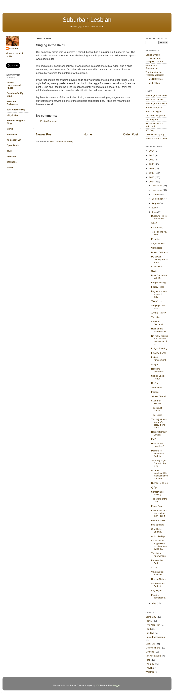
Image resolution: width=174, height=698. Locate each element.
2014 (152, 151)
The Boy (150, 664)
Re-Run (155, 383)
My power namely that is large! (159, 259)
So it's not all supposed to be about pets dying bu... (159, 544)
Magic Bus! (156, 506)
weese (10, 167)
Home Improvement (155, 637)
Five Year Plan (153, 625)
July (154, 207)
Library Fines (157, 287)
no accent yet (14, 140)
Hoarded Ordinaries (12, 102)
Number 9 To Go (159, 483)
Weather (150, 672)
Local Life (150, 643)
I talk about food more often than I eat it (159, 513)
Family (149, 621)
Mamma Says (158, 520)
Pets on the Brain (157, 561)
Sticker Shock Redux (158, 377)
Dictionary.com (153, 55)
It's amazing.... (158, 227)
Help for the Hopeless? (157, 444)
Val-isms (11, 156)
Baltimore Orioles (154, 99)
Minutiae (150, 652)
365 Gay (150, 130)
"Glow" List (156, 301)
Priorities (155, 239)
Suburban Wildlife (156, 402)
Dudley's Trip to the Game (159, 217)
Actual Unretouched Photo (14, 85)
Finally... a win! (158, 353)
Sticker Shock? (158, 396)
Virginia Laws (158, 243)
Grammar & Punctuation (151, 66)
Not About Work (153, 656)
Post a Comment (48, 121)
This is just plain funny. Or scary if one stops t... (159, 423)
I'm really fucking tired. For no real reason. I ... (159, 340)
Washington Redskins (156, 103)
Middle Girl (12, 134)
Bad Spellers (157, 524)
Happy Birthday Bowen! (159, 433)
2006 (152, 173)
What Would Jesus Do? (157, 573)
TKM (9, 151)
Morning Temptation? (158, 596)
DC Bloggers (152, 119)
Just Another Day (16, 109)
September (157, 199)
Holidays (150, 633)
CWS (154, 271)
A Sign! (154, 364)
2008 (152, 164)
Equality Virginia (154, 107)
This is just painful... (156, 409)
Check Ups (156, 266)
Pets (148, 660)
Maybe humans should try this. (159, 294)
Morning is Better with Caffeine (157, 453)
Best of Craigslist (154, 111)
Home (87, 134)
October (156, 194)
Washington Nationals (156, 95)
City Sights (156, 590)
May (154, 603)
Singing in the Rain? (158, 306)
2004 (152, 181)
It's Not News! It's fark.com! (154, 125)
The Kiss (155, 317)
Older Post (130, 134)
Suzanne (14, 48)
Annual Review (158, 312)
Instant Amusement (158, 358)
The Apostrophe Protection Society (155, 73)
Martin (10, 129)
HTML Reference (154, 79)
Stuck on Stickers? (157, 323)
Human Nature (158, 579)
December (157, 185)
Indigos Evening (159, 348)
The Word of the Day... (159, 500)
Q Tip (154, 487)
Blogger (116, 685)
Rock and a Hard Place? (158, 330)
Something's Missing (157, 493)
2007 (152, 168)
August (155, 203)
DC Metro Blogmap (155, 115)
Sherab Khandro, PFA (156, 138)
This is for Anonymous (158, 554)
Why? (154, 223)
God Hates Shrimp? (156, 530)
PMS (153, 439)
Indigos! (155, 392)
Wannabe (12, 162)
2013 (152, 155)
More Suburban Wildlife (159, 276)
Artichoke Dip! (158, 536)
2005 (152, 177)
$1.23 (154, 567)
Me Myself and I (153, 647)
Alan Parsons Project (158, 584)
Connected (156, 248)
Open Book (13, 145)
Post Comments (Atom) (61, 141)
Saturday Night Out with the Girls (158, 463)
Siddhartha (156, 387)
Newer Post (44, 134)
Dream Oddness (159, 252)
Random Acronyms (157, 370)
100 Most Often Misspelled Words (154, 60)
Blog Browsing (158, 282)
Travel (149, 668)
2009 (152, 159)
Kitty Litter (12, 115)
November (157, 190)
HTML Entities (153, 83)
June (154, 212)
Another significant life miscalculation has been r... (159, 474)
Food (148, 629)
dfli (97, 685)
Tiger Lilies (156, 415)
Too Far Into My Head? (159, 233)
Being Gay (151, 617)
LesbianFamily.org (155, 134)
